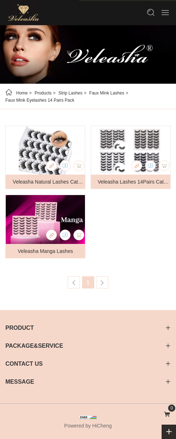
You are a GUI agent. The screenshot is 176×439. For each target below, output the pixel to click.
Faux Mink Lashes (106, 93)
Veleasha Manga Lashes (45, 251)
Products (43, 93)
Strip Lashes (70, 93)
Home (22, 93)
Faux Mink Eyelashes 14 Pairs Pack (39, 100)
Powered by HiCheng (88, 426)
